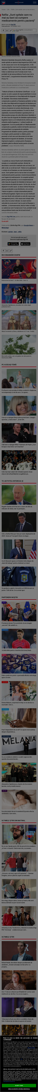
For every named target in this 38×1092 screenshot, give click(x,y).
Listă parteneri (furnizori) (9, 1081)
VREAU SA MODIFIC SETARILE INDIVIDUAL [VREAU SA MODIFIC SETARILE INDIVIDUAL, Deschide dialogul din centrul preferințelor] (19, 1089)
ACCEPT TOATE (19, 1085)
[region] (19, 1063)
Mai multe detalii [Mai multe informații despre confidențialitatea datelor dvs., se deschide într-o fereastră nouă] (31, 1047)
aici (21, 1059)
